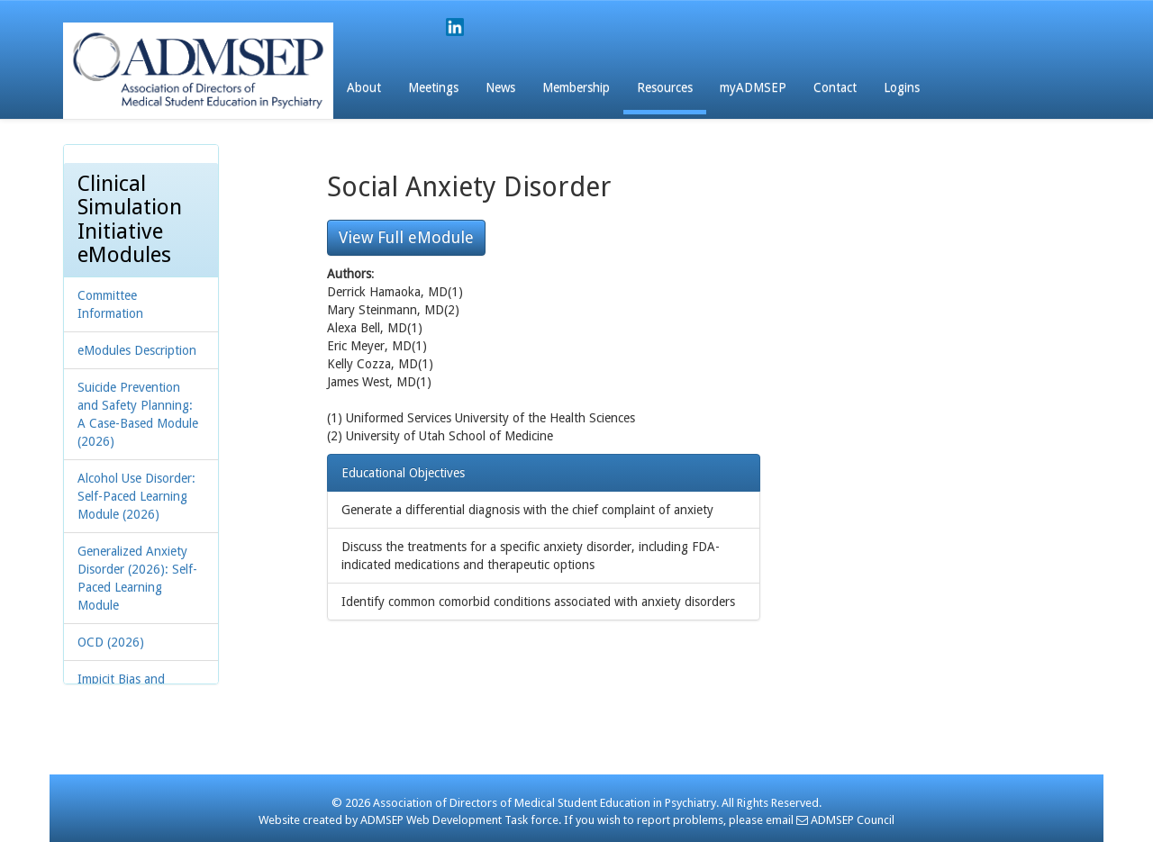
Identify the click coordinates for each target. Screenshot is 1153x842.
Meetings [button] (433, 87)
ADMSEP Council (845, 820)
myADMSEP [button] (753, 87)
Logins (902, 87)
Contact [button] (835, 87)
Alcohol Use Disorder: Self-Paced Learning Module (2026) (136, 496)
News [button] (500, 87)
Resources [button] (665, 87)
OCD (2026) (110, 642)
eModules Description (136, 350)
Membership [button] (576, 87)
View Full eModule (406, 237)
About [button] (364, 87)
